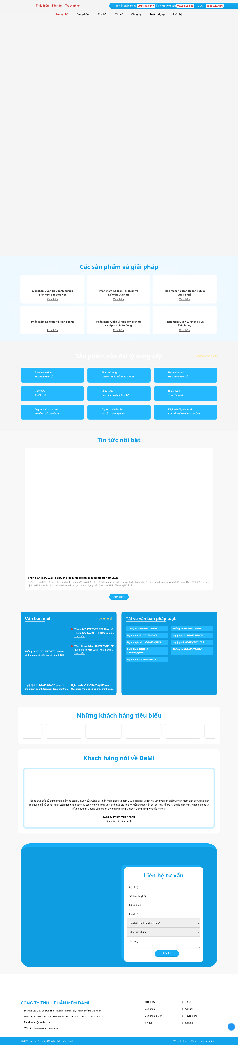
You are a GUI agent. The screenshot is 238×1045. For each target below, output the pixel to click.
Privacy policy (207, 1041)
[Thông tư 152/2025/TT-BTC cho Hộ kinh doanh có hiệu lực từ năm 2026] (119, 511)
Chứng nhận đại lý (206, 356)
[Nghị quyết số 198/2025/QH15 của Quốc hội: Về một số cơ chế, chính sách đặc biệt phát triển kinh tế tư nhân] (93, 671)
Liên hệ (177, 14)
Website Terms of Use (185, 1041)
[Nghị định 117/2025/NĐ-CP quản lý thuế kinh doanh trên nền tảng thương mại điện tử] (47, 671)
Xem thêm (52, 299)
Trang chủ (62, 14)
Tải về (119, 14)
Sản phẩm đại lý (153, 1015)
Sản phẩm (83, 14)
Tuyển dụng (157, 14)
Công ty (136, 14)
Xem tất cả (118, 596)
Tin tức (102, 14)
